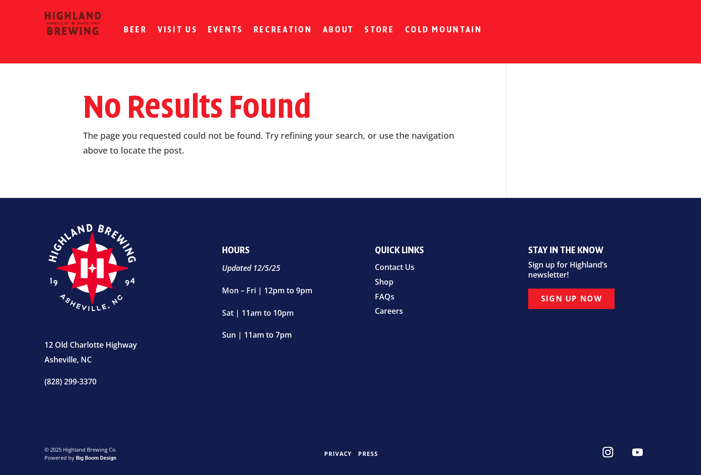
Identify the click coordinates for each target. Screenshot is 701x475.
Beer (135, 29)
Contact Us (394, 267)
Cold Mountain (443, 29)
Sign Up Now (571, 298)
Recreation (283, 29)
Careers (389, 311)
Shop (384, 282)
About (338, 29)
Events (225, 29)
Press (368, 454)
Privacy (338, 454)
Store (379, 29)
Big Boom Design (96, 458)
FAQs (384, 296)
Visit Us (178, 29)
